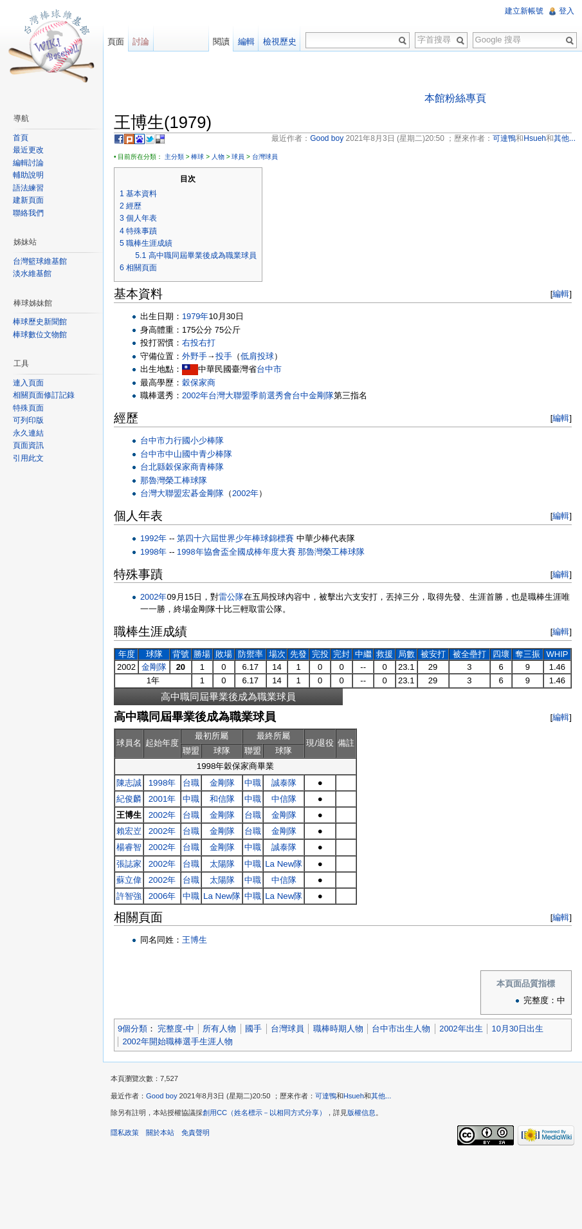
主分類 (174, 156)
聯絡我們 (28, 212)
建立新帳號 (524, 10)
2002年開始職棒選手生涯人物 (177, 1041)
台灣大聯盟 (161, 493)
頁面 (115, 41)
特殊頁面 (28, 407)
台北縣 (152, 467)
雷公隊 (231, 597)
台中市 (269, 369)
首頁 (20, 137)
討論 (140, 41)
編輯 (560, 294)
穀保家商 (198, 382)
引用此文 (28, 458)
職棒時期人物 (338, 1028)
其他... (381, 1096)
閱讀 (221, 41)
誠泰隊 (283, 783)
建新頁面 (28, 200)
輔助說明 (28, 175)
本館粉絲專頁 (455, 98)
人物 (218, 156)
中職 (252, 783)
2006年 (162, 896)
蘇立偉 (128, 880)
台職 (191, 783)
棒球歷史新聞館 (40, 321)
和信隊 (222, 799)
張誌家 (128, 864)
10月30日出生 (517, 1028)
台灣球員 (265, 156)
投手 (223, 356)
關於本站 (160, 1132)
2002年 (245, 493)
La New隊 (283, 864)
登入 (566, 10)
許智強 (128, 896)
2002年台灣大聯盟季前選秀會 (237, 395)
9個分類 (132, 1028)
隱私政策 (125, 1132)
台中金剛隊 (313, 395)
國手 (253, 1028)
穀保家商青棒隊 (194, 467)
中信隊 (283, 799)
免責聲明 (195, 1132)
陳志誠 (128, 783)
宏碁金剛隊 (203, 493)
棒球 (197, 156)
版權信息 (361, 1112)
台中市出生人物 (401, 1028)
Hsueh (353, 1096)
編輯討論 (28, 162)
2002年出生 (460, 1028)
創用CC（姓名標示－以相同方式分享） (264, 1112)
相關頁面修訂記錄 (44, 395)
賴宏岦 (128, 831)
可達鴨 (325, 1096)
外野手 (194, 356)
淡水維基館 (32, 273)
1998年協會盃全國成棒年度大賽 (236, 552)
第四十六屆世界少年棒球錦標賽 (235, 538)
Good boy (161, 1096)
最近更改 (28, 149)
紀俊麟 (128, 799)
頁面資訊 (28, 445)
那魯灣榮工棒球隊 (173, 480)
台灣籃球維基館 (40, 261)
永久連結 (28, 433)
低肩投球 (257, 356)
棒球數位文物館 (40, 334)
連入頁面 (28, 382)
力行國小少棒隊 (194, 440)
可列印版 (28, 420)
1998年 (153, 552)
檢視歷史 (279, 41)
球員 (238, 156)
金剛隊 (154, 667)
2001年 (162, 799)
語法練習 (28, 187)
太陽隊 (222, 864)
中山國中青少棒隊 (198, 454)
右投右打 (198, 342)
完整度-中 (176, 1028)
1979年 (195, 316)
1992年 (153, 538)
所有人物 (219, 1028)
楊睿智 (128, 847)
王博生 (194, 940)
